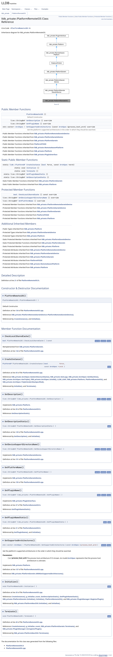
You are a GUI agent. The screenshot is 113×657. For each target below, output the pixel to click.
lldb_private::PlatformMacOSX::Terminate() (31, 633)
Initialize (31, 168)
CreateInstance (33, 165)
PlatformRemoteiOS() (94, 379)
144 (17, 351)
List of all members (106, 19)
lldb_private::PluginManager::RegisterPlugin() (85, 599)
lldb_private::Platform (43, 151)
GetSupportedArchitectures (38, 127)
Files (36, 9)
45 (17, 622)
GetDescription (33, 120)
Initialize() (36, 319)
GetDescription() (20, 436)
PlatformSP (7, 364)
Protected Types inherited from (28, 232)
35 (17, 409)
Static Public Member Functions (84, 16)
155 (17, 482)
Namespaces (17, 9)
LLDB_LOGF (61, 379)
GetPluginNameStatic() (21, 509)
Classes (28, 9)
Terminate (30, 171)
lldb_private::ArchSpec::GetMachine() (83, 377)
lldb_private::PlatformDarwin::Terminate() (58, 626)
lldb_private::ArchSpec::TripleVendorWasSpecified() (23, 382)
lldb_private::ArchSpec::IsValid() (43, 379)
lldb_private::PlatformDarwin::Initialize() (19, 599)
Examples (45, 9)
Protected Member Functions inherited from (36, 204)
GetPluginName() (21, 532)
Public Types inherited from (21, 229)
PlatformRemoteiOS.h (20, 28)
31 (17, 528)
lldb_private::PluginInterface (45, 154)
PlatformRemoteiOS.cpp (33, 310)
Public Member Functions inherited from (35, 133)
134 (17, 310)
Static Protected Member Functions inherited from (35, 239)
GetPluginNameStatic (35, 174)
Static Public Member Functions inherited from (31, 181)
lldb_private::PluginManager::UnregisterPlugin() (22, 629)
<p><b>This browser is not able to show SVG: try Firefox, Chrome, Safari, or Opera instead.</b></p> (56, 68)
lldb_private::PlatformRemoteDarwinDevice (51, 133)
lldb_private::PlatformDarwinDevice (48, 137)
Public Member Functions (66, 16)
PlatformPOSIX (40, 144)
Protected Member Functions (102, 16)
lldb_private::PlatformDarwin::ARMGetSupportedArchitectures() (37, 573)
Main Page (5, 9)
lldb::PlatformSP (17, 165)
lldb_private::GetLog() (59, 377)
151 (17, 459)
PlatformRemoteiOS (19, 13)
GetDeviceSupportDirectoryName (33, 198)
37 (17, 505)
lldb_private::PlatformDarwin (46, 140)
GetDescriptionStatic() (21, 413)
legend (56, 104)
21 (15, 280)
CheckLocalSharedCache (29, 195)
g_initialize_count (33, 596)
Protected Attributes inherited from (33, 250)
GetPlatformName (26, 201)
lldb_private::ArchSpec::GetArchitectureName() (30, 377)
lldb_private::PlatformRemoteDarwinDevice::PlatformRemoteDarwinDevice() (42, 315)
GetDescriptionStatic (36, 177)
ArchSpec (19, 127)
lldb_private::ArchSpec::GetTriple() (16, 379)
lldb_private (5, 13)
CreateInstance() (21, 319)
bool (44, 165)
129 (17, 432)
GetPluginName (32, 124)
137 (17, 569)
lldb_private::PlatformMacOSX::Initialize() (30, 603)
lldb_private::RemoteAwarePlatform (48, 147)
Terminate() (31, 386)
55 (17, 373)
